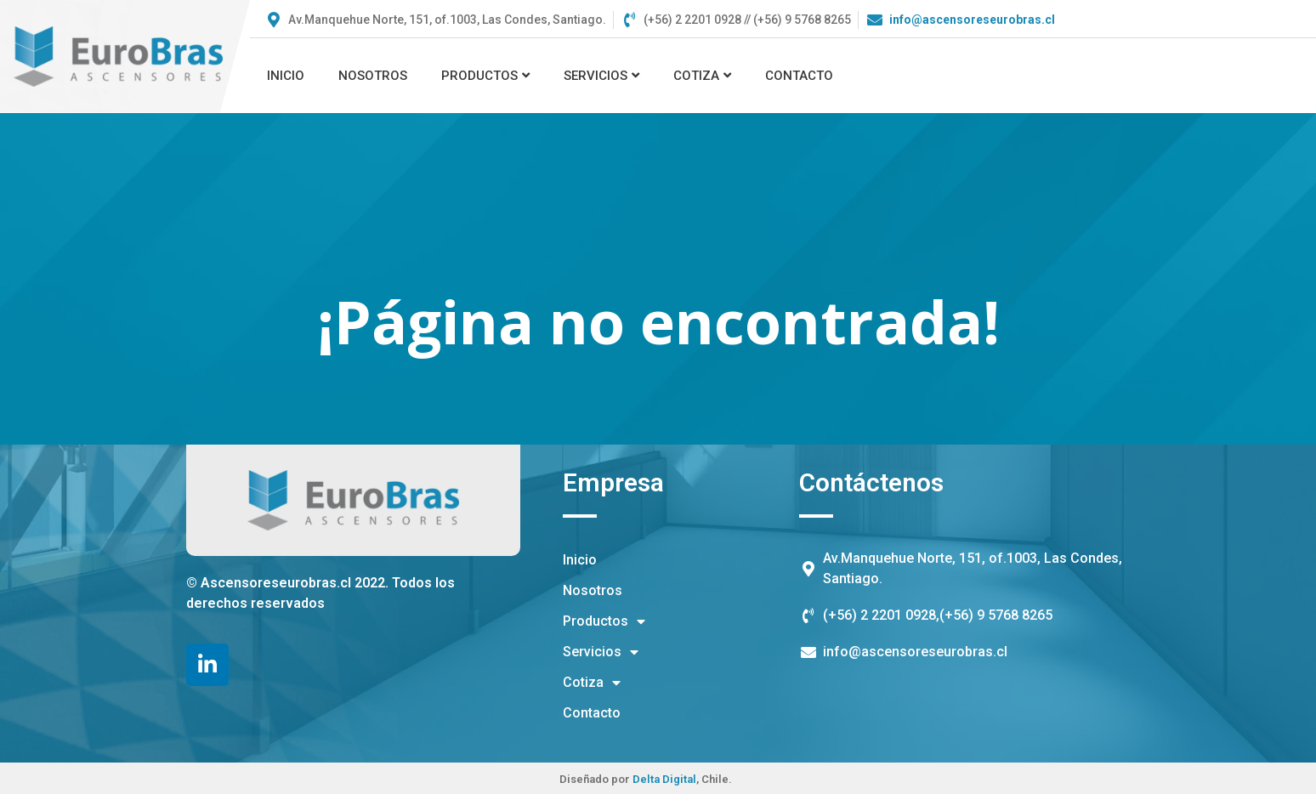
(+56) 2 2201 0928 (879, 615)
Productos (485, 75)
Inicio (285, 75)
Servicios (601, 75)
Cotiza (702, 75)
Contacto (799, 75)
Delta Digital (664, 779)
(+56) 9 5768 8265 (995, 615)
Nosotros (372, 75)
